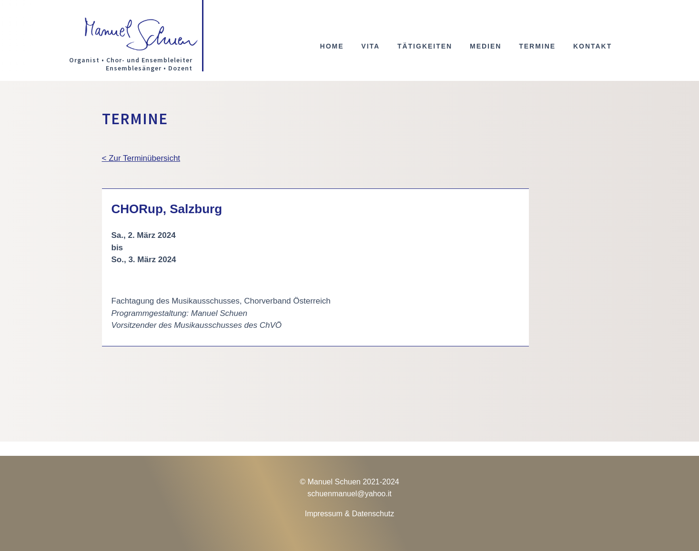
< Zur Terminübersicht (141, 158)
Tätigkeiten (424, 46)
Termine (537, 46)
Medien (485, 46)
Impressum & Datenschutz (350, 514)
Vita (370, 46)
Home (332, 46)
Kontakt (592, 46)
